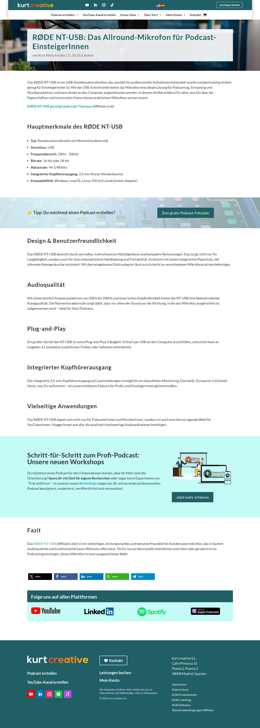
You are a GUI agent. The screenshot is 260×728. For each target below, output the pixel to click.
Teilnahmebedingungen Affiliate (192, 710)
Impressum (179, 684)
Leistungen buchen (229, 4)
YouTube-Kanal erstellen (99, 15)
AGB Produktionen (184, 694)
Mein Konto (174, 15)
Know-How (128, 15)
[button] (40, 576)
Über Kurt (151, 15)
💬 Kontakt (113, 660)
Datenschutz (180, 689)
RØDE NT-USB (45, 543)
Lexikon (88, 55)
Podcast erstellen (63, 15)
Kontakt (195, 15)
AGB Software (181, 705)
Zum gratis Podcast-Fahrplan (185, 213)
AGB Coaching (181, 700)
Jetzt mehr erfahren (192, 497)
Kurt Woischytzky (51, 55)
